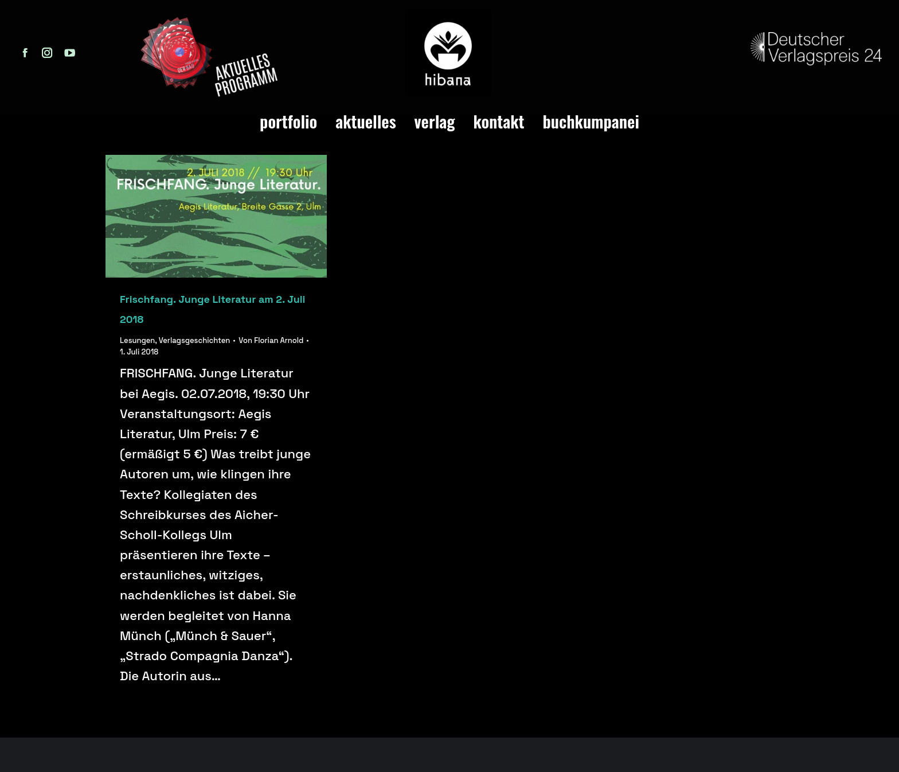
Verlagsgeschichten (194, 340)
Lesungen (137, 340)
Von (271, 340)
